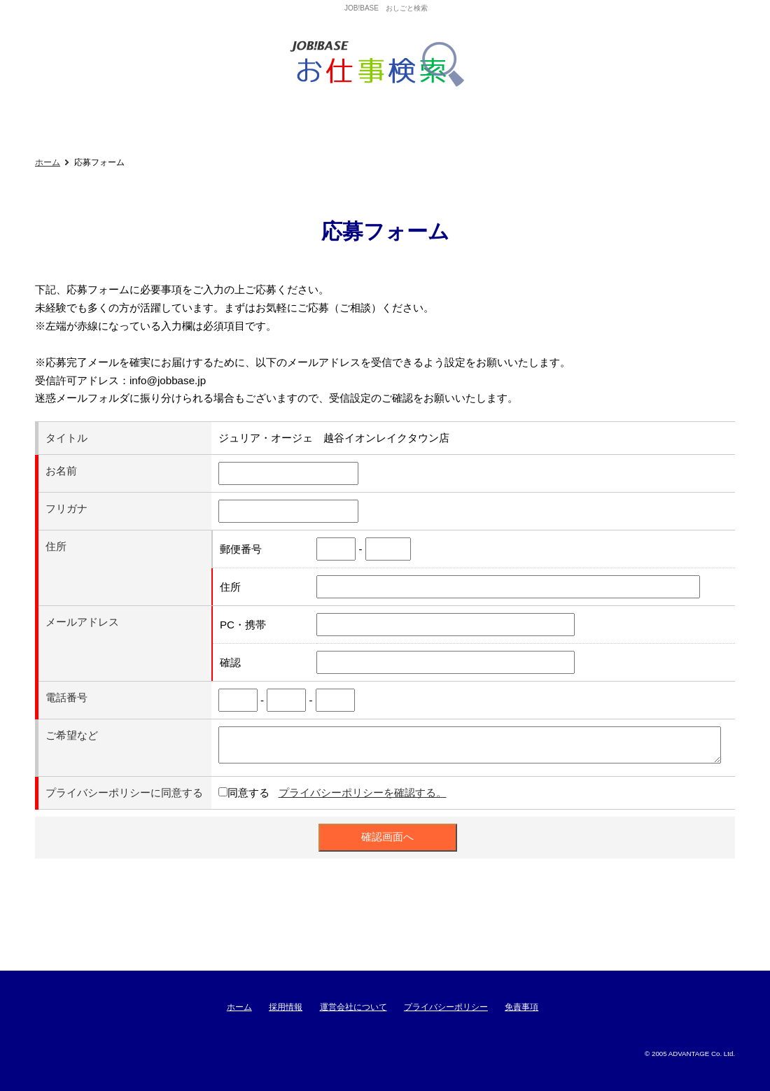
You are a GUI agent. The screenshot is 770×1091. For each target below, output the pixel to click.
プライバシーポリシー (446, 1007)
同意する (248, 792)
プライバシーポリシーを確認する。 (363, 792)
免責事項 (521, 1007)
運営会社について (353, 1007)
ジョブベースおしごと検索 (382, 64)
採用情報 (285, 1007)
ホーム (47, 162)
